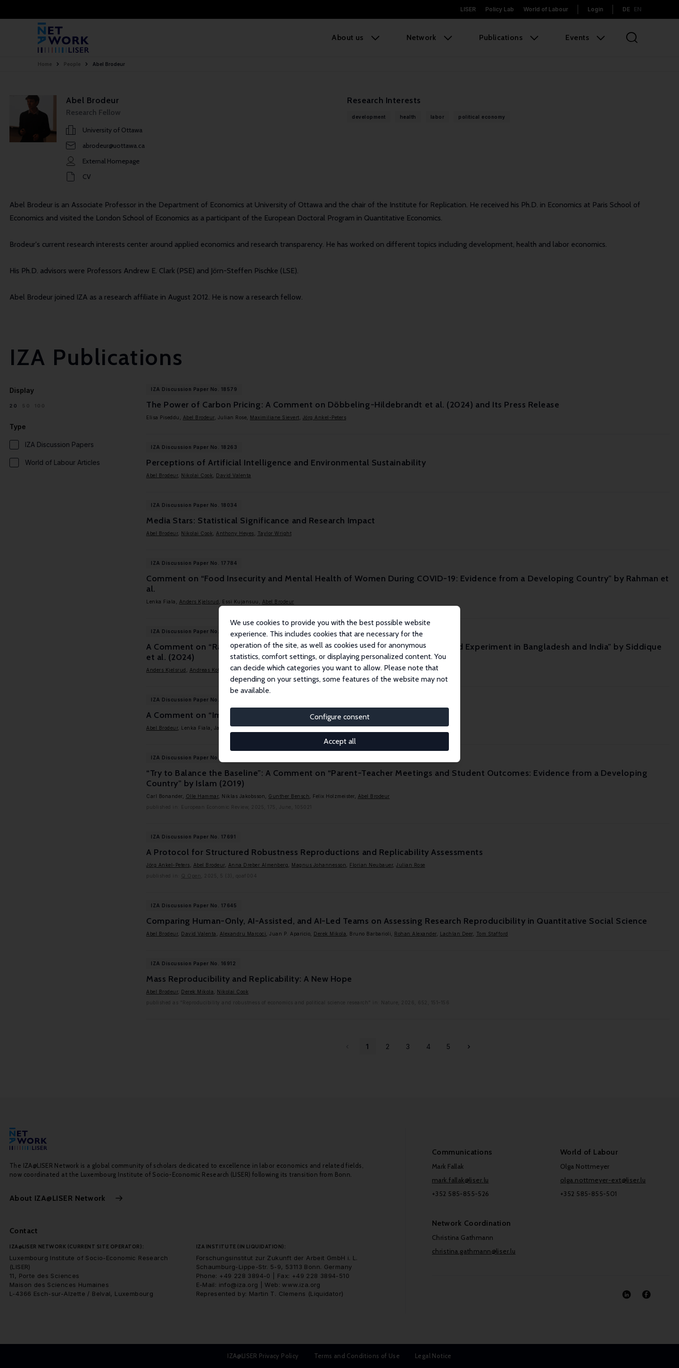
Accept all (339, 741)
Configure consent (340, 716)
